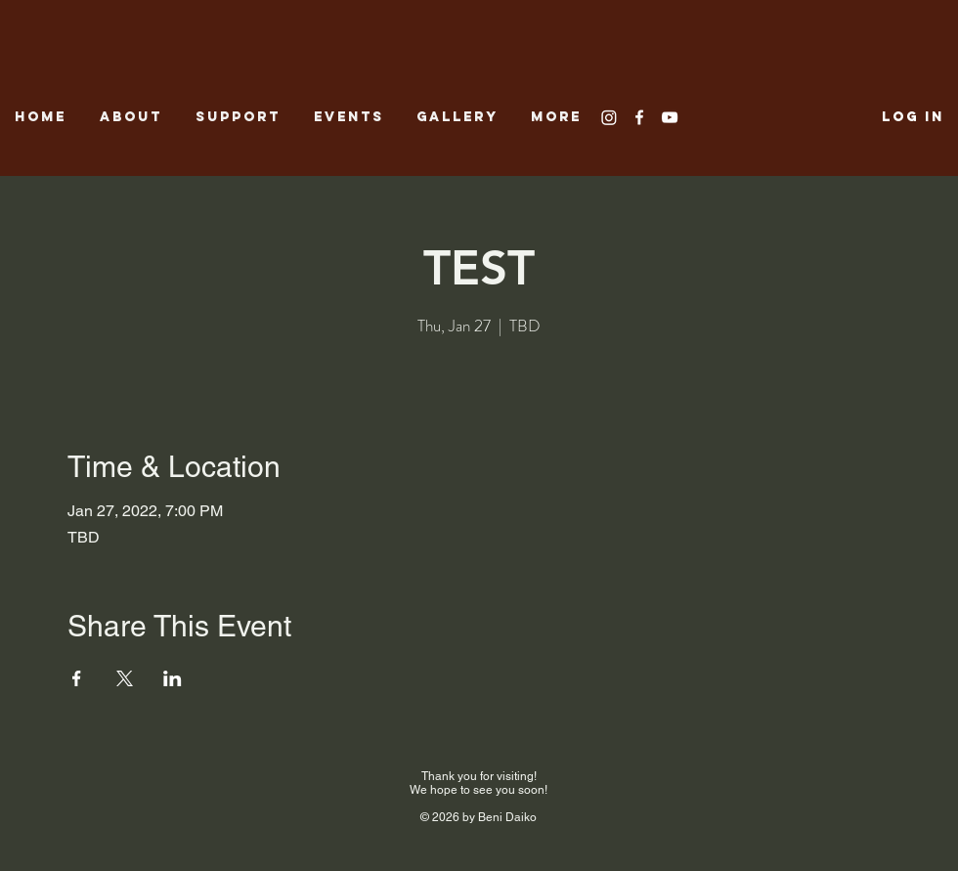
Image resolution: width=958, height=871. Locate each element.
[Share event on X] (124, 678)
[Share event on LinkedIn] (172, 678)
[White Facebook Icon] (639, 117)
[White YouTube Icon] (669, 117)
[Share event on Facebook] (76, 678)
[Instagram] (609, 117)
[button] (459, 117)
